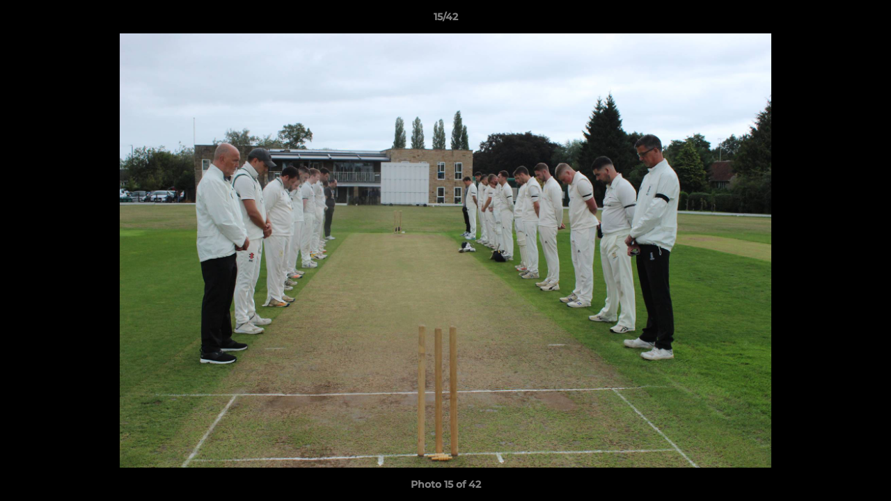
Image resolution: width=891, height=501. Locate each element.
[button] (866, 20)
